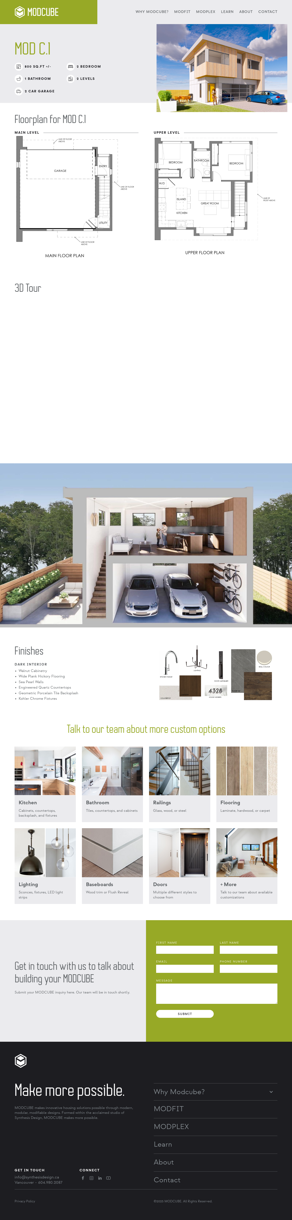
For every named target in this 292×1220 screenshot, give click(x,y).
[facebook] (82, 1178)
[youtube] (108, 1178)
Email (161, 961)
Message (164, 980)
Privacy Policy (25, 1201)
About (246, 12)
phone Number (234, 961)
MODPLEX (205, 12)
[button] (216, 1090)
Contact (267, 12)
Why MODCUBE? (152, 12)
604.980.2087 (50, 1182)
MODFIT (182, 12)
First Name (166, 942)
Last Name (229, 942)
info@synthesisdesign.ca (37, 1177)
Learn (227, 12)
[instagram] (91, 1178)
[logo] (37, 12)
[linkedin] (100, 1178)
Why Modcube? (179, 1092)
